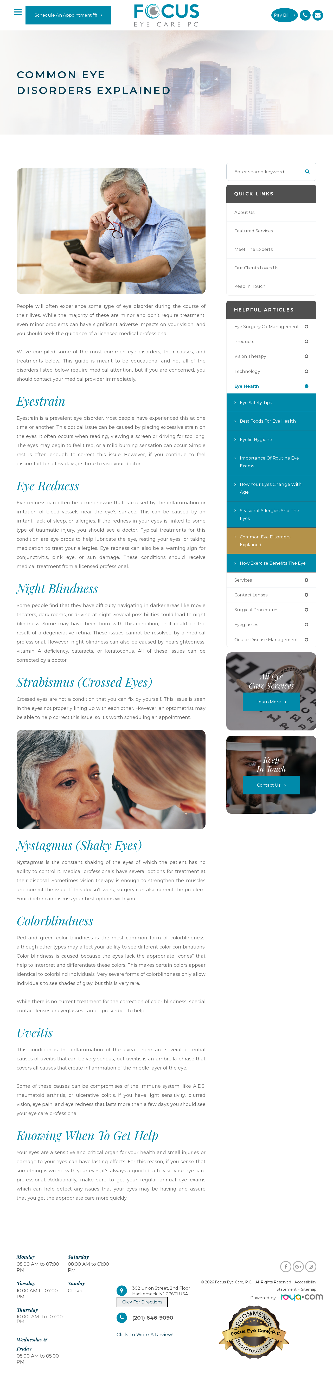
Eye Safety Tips (257, 404)
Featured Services (255, 230)
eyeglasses (247, 635)
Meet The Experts (254, 249)
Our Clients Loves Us (258, 267)
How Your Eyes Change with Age (273, 490)
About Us (245, 212)
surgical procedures (257, 620)
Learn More (269, 713)
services (244, 590)
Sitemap (308, 1289)
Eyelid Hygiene (257, 441)
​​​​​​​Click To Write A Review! (145, 1335)
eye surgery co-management (268, 326)
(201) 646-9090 (154, 1318)
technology (248, 372)
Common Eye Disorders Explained (267, 542)
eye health (247, 388)
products (244, 342)
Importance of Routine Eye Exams (271, 463)
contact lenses (252, 605)
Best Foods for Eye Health (270, 422)
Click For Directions (142, 1302)
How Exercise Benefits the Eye (271, 568)
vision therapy (251, 357)
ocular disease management (268, 651)
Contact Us (268, 796)
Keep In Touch (251, 286)
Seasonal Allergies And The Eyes (272, 516)
